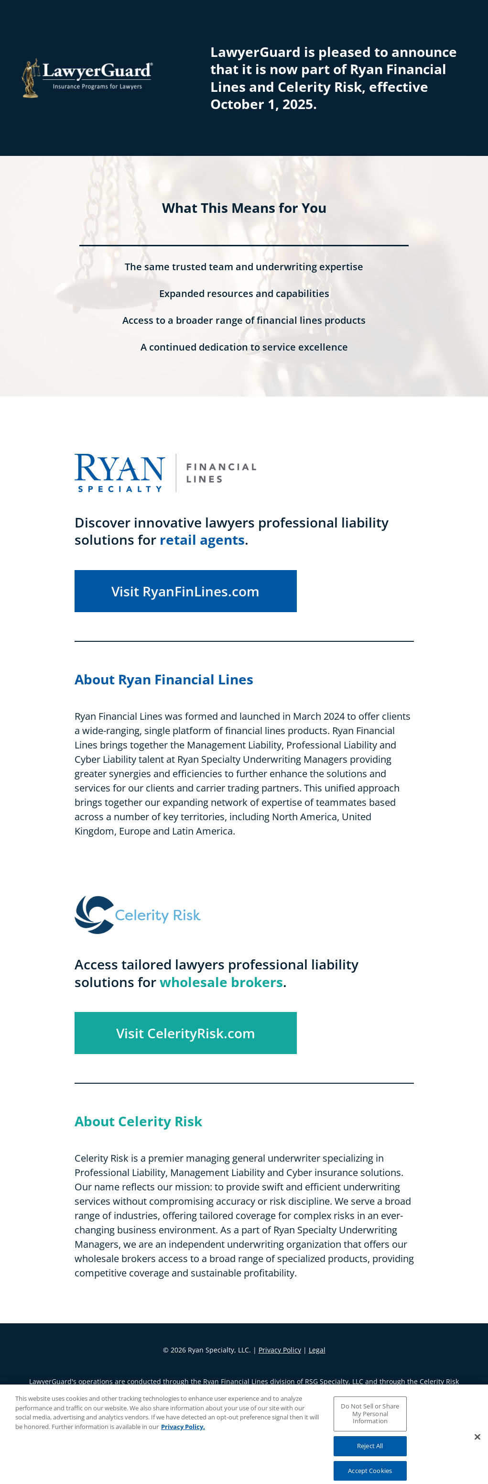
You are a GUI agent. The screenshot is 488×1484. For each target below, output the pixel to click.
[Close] (477, 1442)
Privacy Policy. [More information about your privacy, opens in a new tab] (183, 1432)
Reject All (370, 1451)
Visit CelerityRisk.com (185, 1033)
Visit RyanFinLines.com (185, 591)
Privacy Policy (280, 1349)
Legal (317, 1349)
